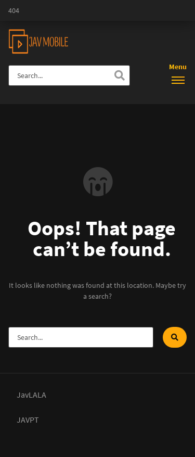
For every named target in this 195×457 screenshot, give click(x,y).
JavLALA (31, 394)
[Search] (119, 75)
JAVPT (28, 419)
